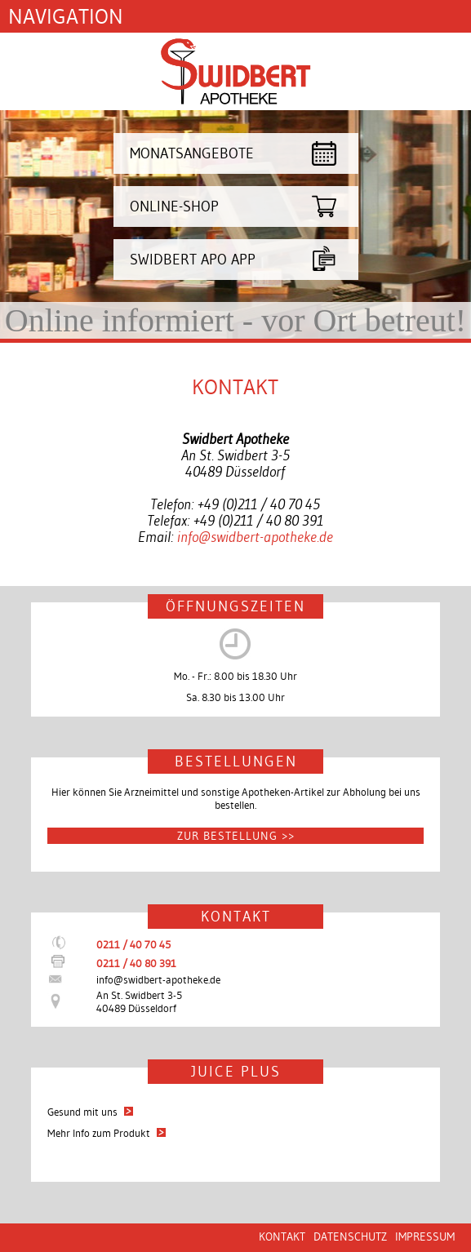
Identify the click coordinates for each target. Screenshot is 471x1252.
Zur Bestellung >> (236, 835)
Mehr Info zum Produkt (106, 1132)
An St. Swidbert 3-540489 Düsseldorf (139, 1001)
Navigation (65, 16)
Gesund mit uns (90, 1111)
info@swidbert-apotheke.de (255, 537)
